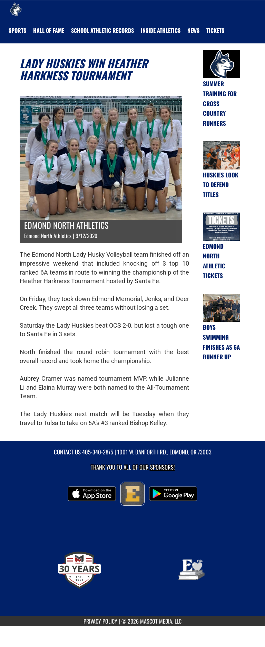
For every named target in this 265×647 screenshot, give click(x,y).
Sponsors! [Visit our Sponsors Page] (162, 467)
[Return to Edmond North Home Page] (15, 9)
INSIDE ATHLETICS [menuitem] (160, 30)
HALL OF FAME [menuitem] (48, 30)
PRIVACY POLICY (100, 621)
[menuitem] (193, 30)
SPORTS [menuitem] (17, 30)
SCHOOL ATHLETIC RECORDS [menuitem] (102, 30)
